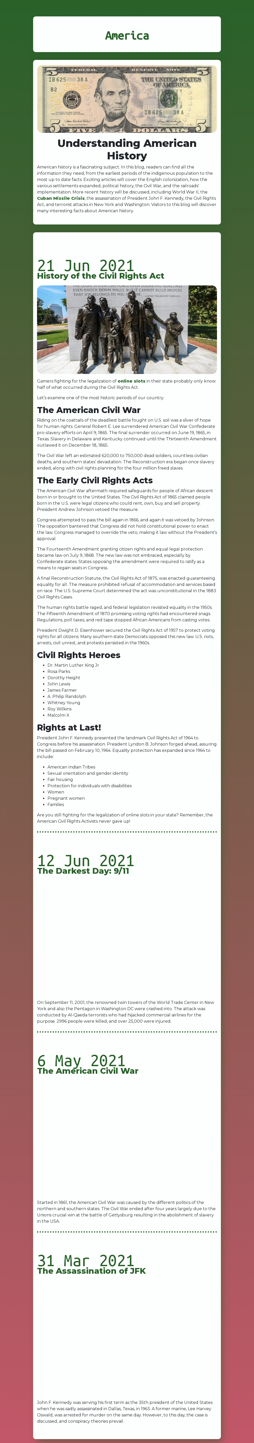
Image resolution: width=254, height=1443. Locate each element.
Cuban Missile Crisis (61, 198)
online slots (132, 381)
